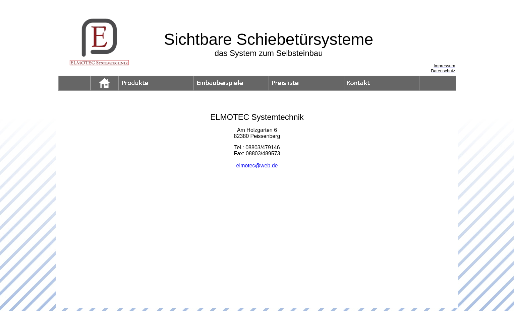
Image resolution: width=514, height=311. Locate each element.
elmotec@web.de (257, 165)
